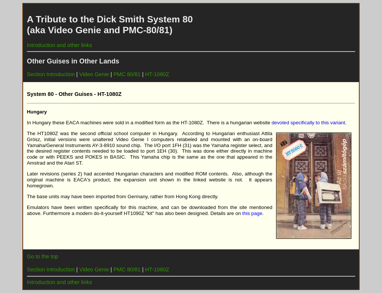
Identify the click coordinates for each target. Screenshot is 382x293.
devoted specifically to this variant (308, 122)
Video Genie (94, 74)
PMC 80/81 (127, 74)
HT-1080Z (157, 74)
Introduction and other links (59, 45)
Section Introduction (51, 74)
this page (252, 213)
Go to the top (42, 256)
